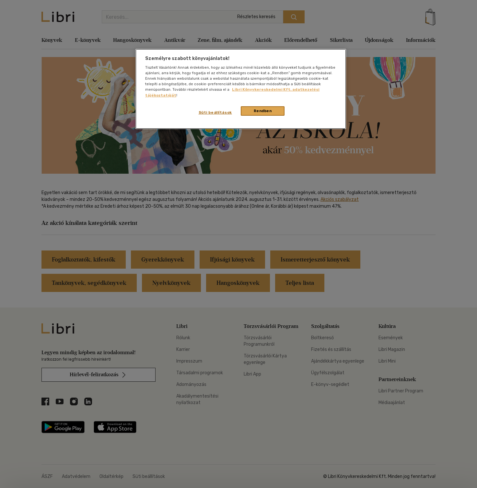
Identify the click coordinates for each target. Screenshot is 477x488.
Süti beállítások (215, 112)
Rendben (263, 111)
